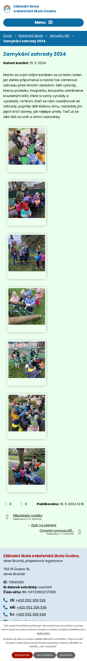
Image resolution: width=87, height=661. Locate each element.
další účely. (43, 633)
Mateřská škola (30, 35)
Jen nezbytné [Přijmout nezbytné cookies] (45, 655)
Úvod (7, 35)
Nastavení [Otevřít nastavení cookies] (66, 655)
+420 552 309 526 (31, 600)
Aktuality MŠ (59, 35)
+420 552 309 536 (31, 607)
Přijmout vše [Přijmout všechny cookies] (22, 655)
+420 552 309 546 (31, 614)
